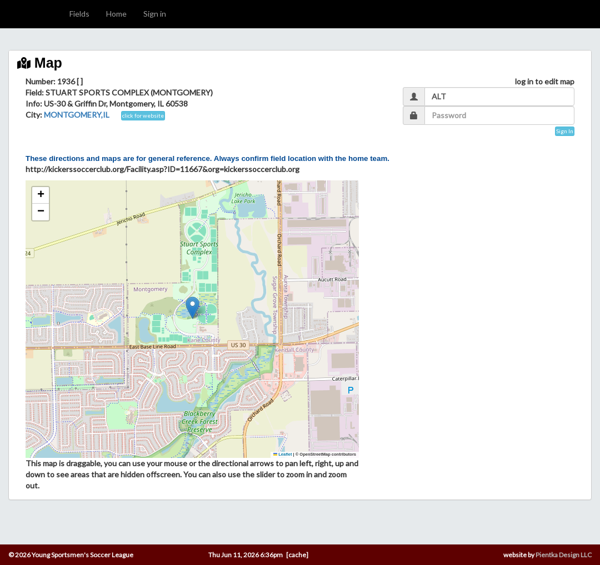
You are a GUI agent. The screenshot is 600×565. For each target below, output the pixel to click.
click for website (143, 115)
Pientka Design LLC (564, 555)
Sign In (564, 131)
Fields (79, 13)
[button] (192, 307)
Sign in (154, 13)
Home (116, 13)
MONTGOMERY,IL (76, 114)
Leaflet (282, 454)
